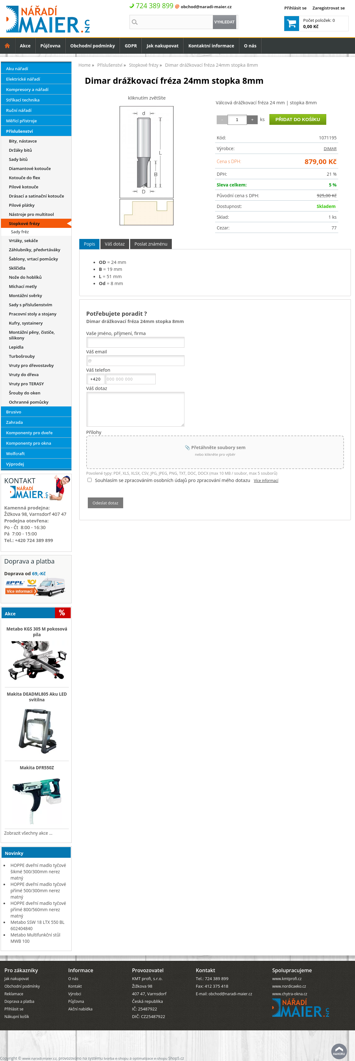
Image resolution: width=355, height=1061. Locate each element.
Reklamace (13, 993)
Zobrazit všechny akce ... (28, 833)
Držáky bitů (20, 150)
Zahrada (14, 422)
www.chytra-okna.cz (289, 993)
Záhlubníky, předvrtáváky (34, 250)
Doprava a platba (19, 1001)
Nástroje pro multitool (31, 214)
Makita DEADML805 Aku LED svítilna (37, 697)
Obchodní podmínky (92, 46)
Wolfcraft (15, 453)
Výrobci (74, 993)
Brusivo (13, 412)
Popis (89, 244)
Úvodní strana (7, 45)
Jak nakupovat (162, 46)
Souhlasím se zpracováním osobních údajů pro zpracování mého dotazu (172, 480)
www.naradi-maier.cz (39, 1058)
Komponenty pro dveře (29, 433)
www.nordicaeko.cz (289, 986)
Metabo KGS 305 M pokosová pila (36, 631)
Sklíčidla (17, 268)
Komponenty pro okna (28, 443)
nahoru (339, 1051)
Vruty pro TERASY (26, 384)
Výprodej (15, 464)
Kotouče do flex (24, 177)
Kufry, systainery (26, 323)
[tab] (89, 244)
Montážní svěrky (25, 295)
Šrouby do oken (24, 393)
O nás (250, 46)
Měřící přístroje (21, 121)
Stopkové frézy (24, 223)
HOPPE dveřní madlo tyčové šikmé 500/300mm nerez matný (38, 871)
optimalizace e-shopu (150, 1058)
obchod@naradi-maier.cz (206, 6)
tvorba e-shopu (116, 1058)
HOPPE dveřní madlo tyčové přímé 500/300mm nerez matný (38, 890)
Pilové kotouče (23, 187)
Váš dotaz (115, 244)
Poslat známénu (151, 244)
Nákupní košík (16, 1016)
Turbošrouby (22, 356)
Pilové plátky (21, 205)
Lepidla (16, 347)
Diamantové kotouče (30, 168)
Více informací (266, 480)
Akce (25, 46)
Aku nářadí (17, 68)
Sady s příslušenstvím (30, 305)
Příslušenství (19, 131)
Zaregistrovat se (328, 8)
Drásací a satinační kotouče (36, 196)
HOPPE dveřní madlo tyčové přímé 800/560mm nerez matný (38, 909)
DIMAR (330, 148)
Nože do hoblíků (25, 277)
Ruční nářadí (18, 110)
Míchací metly (23, 286)
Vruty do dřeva (24, 374)
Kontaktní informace (211, 46)
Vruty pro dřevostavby (31, 365)
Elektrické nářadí (23, 79)
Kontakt (75, 986)
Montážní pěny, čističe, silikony (32, 335)
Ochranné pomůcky (28, 402)
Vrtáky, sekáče (23, 240)
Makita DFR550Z (37, 768)
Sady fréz (20, 232)
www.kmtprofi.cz (287, 978)
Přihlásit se (295, 8)
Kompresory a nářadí (27, 89)
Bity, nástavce (23, 141)
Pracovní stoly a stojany (32, 314)
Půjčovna (50, 46)
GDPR (131, 46)
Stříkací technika (22, 100)
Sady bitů (18, 159)
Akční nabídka (80, 1008)
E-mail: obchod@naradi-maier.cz (224, 993)
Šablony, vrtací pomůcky (33, 259)
